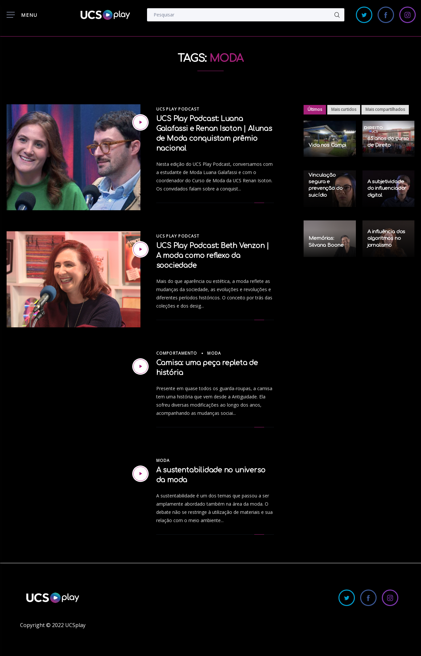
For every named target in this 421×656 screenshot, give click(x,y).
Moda (214, 353)
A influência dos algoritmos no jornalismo (386, 238)
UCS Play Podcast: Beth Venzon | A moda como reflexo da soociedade (212, 255)
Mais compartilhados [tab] (385, 109)
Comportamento (176, 353)
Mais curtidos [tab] (343, 109)
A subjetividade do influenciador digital (387, 188)
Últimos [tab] (315, 109)
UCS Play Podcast (177, 109)
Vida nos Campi (327, 145)
